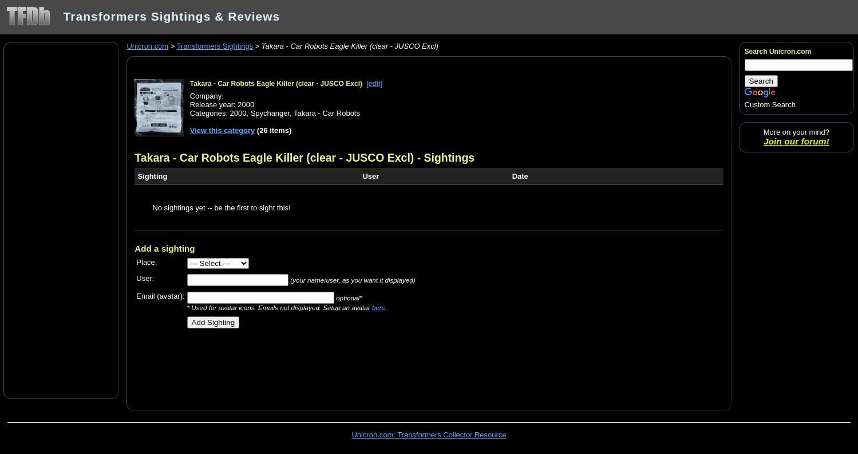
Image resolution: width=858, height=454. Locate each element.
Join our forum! (796, 141)
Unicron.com (147, 46)
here (378, 307)
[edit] (374, 83)
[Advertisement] (61, 220)
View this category (222, 130)
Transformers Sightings (215, 46)
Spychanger (270, 113)
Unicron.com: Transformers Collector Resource (429, 434)
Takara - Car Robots (327, 113)
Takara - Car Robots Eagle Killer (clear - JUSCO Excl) (276, 84)
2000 (238, 113)
